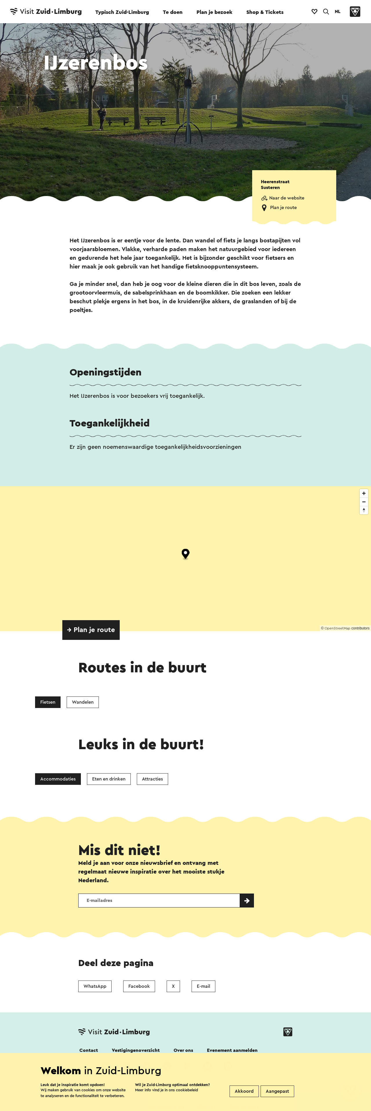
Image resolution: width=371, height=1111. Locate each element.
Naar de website (286, 198)
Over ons (183, 1050)
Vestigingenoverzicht (136, 1050)
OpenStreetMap (337, 628)
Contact (88, 1050)
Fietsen (47, 702)
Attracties (152, 779)
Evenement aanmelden (232, 1050)
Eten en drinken (109, 779)
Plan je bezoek (214, 12)
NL (338, 11)
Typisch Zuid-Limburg (122, 12)
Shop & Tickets (264, 12)
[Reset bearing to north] (364, 510)
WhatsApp (94, 986)
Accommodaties (58, 779)
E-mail (203, 986)
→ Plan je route (91, 630)
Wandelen (83, 702)
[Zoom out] (364, 502)
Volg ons (87, 1066)
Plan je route (283, 207)
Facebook (139, 986)
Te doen (173, 12)
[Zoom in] (364, 493)
